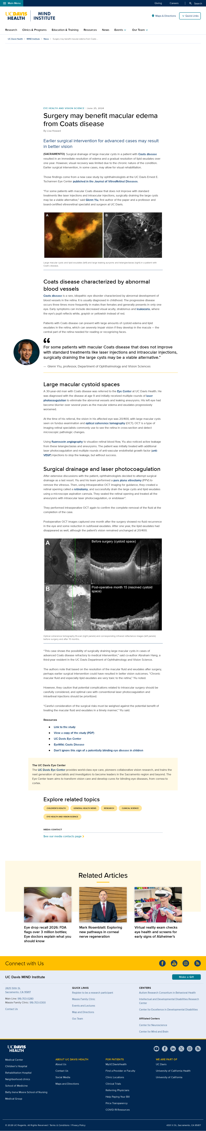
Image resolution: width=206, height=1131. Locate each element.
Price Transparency (117, 1103)
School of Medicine (16, 1086)
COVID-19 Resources (118, 1110)
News (105, 30)
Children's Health (56, 808)
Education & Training (65, 30)
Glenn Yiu (92, 200)
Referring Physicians (117, 1090)
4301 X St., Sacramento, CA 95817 (183, 1125)
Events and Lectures (83, 1006)
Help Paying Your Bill (118, 1097)
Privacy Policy (78, 1125)
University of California (169, 1077)
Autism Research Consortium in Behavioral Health (167, 993)
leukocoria (143, 309)
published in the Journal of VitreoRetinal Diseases (105, 181)
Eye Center (124, 391)
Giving (158, 3)
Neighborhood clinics (17, 1079)
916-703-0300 (38, 1002)
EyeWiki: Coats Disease (69, 745)
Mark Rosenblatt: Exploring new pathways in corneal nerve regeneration (100, 932)
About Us (60, 1064)
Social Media (62, 1077)
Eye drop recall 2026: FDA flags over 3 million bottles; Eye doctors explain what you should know (47, 934)
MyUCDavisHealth (116, 1064)
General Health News (85, 808)
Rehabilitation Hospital (18, 1073)
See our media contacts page (62, 836)
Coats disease (147, 154)
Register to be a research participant (92, 993)
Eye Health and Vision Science (64, 108)
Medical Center (14, 1060)
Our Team (77, 1019)
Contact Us (11, 1009)
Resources (90, 30)
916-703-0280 (26, 999)
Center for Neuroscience (153, 1025)
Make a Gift (186, 977)
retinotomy (81, 489)
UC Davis (161, 1064)
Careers (174, 3)
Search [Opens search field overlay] (195, 3)
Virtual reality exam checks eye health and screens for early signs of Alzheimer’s (156, 932)
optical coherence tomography (105, 423)
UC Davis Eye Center (67, 739)
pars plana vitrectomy (127, 480)
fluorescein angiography (67, 442)
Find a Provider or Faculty (120, 1071)
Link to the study (65, 727)
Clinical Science (130, 808)
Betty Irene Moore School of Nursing (26, 1092)
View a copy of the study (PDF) (74, 733)
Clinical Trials (113, 1084)
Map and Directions (83, 1012)
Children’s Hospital (16, 1066)
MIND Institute (33, 38)
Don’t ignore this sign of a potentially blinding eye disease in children (98, 750)
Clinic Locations (115, 1077)
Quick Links (192, 16)
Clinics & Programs (34, 30)
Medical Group (13, 1099)
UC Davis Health (15, 38)
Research (11, 30)
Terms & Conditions (60, 1125)
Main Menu (12, 3)
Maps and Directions (67, 1084)
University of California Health (173, 1071)
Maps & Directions (163, 16)
